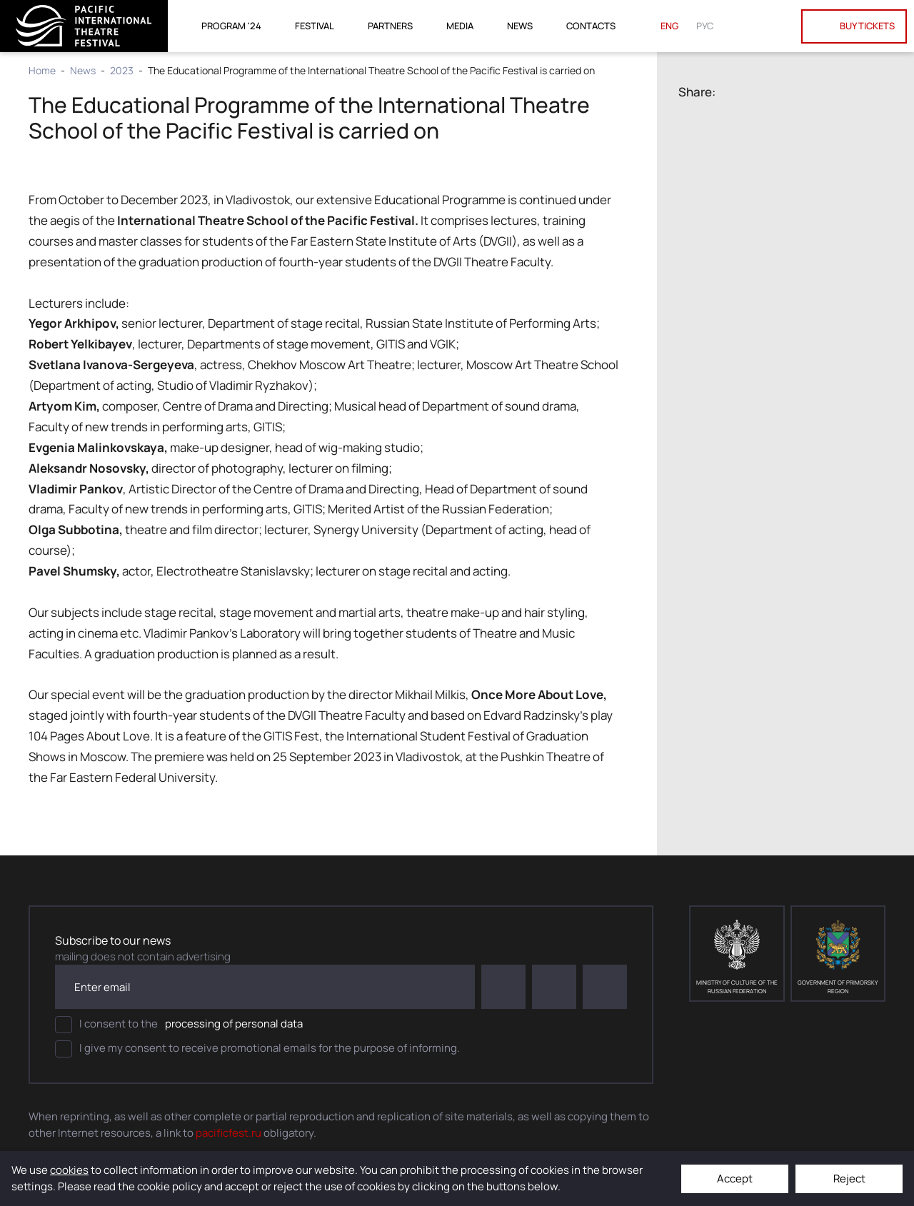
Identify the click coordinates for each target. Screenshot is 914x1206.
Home (42, 70)
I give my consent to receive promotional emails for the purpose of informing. (257, 1048)
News (520, 25)
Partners (390, 25)
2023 (122, 70)
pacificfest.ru (228, 1132)
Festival (314, 25)
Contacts (591, 25)
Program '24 (231, 25)
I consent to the (179, 1024)
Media (459, 25)
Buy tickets (854, 26)
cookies (69, 1169)
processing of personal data (234, 1023)
